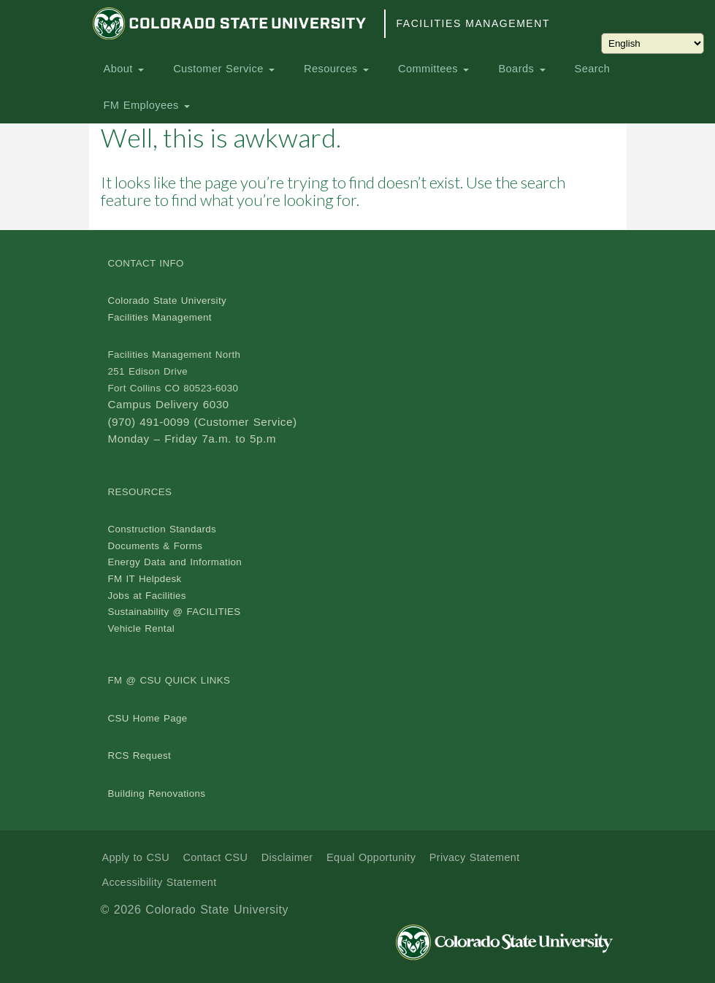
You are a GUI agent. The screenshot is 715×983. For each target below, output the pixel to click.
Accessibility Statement (159, 882)
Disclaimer (287, 857)
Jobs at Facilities (147, 595)
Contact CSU (215, 857)
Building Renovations (157, 793)
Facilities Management (473, 23)
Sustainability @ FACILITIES (174, 611)
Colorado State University (167, 300)
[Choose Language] (652, 43)
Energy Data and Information (175, 561)
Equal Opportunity (371, 857)
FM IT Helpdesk (145, 578)
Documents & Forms (155, 545)
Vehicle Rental (141, 628)
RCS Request (140, 755)
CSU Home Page (148, 718)
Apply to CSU (135, 857)
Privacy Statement (474, 857)
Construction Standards (162, 529)
